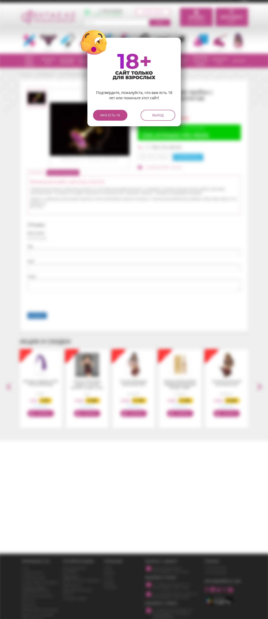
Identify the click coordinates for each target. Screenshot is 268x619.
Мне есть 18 (110, 115)
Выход (158, 115)
